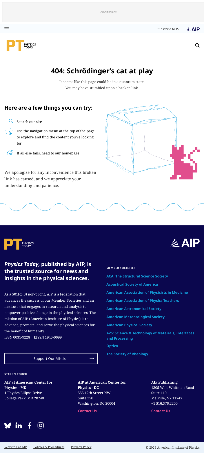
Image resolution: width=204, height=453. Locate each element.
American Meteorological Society (135, 316)
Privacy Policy (81, 447)
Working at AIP (15, 447)
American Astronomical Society (133, 308)
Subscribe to (168, 29)
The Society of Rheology (127, 354)
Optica (112, 345)
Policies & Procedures (48, 447)
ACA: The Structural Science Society (137, 276)
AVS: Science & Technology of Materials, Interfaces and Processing (150, 336)
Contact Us (87, 410)
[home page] (21, 45)
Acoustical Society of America (132, 284)
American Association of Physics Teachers (142, 300)
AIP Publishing (164, 382)
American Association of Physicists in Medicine (147, 292)
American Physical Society (129, 325)
